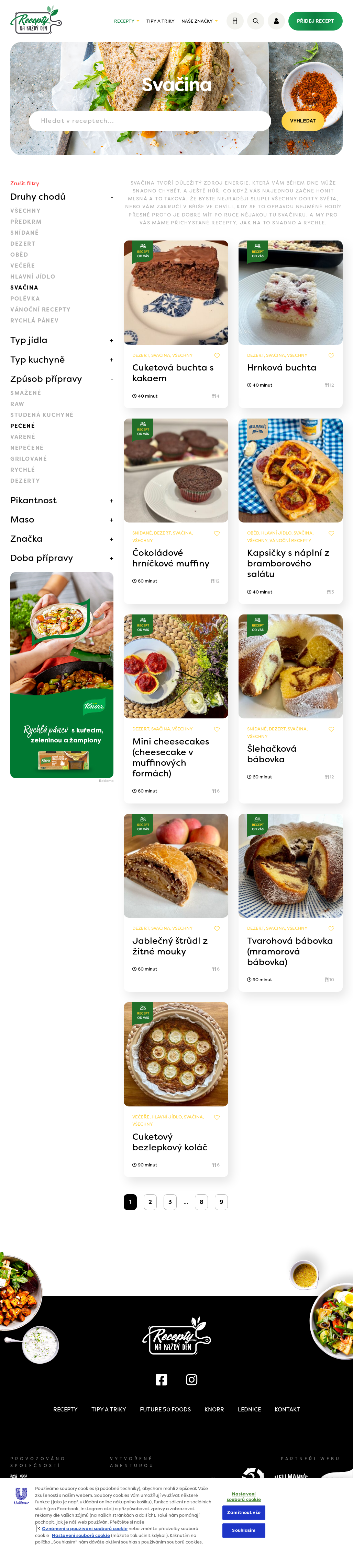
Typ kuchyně (37, 359)
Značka (26, 538)
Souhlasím (243, 1530)
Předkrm (26, 221)
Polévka (25, 298)
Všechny (25, 210)
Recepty (124, 21)
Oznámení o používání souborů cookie (85, 1529)
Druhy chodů (38, 196)
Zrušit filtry (24, 183)
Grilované (28, 458)
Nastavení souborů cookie (81, 1535)
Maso (22, 519)
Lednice (249, 1409)
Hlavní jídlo (32, 276)
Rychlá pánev (34, 320)
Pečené (22, 426)
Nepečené (27, 447)
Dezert (23, 243)
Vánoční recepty (40, 309)
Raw (17, 404)
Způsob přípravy (46, 379)
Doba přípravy (41, 558)
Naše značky (197, 21)
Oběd (19, 254)
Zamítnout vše (244, 1513)
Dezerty (25, 480)
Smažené (25, 393)
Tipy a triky (160, 21)
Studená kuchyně (42, 415)
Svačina (24, 287)
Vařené (23, 437)
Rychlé (22, 469)
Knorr (214, 1409)
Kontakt (287, 1409)
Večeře (22, 265)
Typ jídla (28, 340)
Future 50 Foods (165, 1409)
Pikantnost (33, 500)
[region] (176, 1513)
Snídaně (24, 232)
